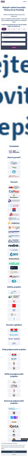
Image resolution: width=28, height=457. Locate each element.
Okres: (3, 37)
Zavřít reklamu (24, 439)
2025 (4, 29)
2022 (19, 29)
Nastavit (2, 448)
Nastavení (14, 454)
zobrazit (14, 47)
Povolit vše (14, 451)
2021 (24, 29)
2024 (9, 29)
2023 (14, 29)
